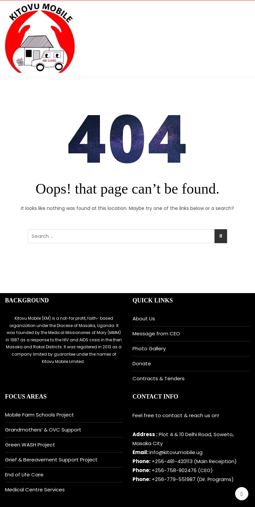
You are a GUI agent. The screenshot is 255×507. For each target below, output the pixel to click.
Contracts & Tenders (158, 378)
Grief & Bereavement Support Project (51, 459)
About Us (143, 318)
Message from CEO (156, 333)
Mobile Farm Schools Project (39, 414)
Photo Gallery (149, 348)
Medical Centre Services (35, 489)
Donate (141, 363)
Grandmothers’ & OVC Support (43, 429)
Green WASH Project (30, 444)
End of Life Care (24, 474)
